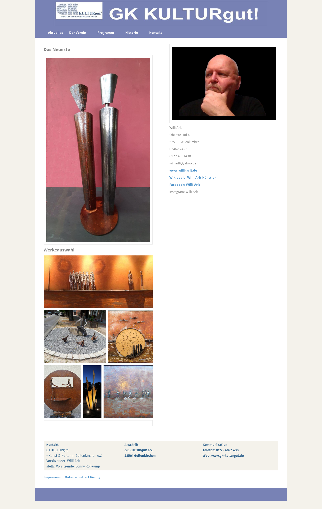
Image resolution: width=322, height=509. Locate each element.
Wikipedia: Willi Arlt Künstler (192, 177)
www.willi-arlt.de (183, 170)
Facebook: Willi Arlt (184, 184)
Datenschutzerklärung (82, 477)
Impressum (52, 477)
